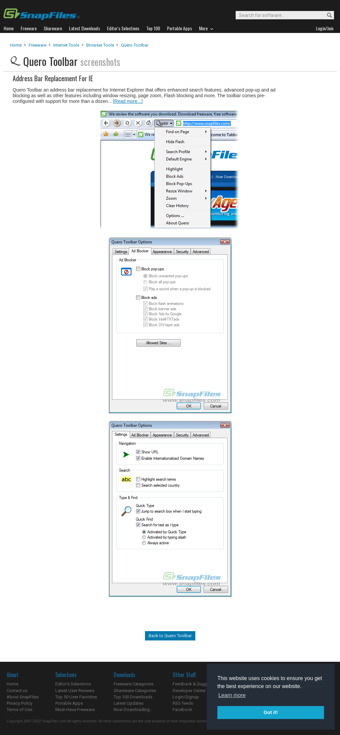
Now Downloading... (133, 709)
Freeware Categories (133, 683)
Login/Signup (186, 696)
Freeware (37, 45)
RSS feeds (183, 703)
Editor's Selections (73, 683)
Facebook (182, 709)
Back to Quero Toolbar (170, 635)
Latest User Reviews (74, 690)
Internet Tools (66, 45)
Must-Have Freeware (75, 709)
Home (16, 45)
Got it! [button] (271, 712)
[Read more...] (128, 101)
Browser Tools (100, 45)
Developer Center (189, 690)
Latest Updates (128, 703)
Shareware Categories (135, 690)
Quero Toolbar (134, 45)
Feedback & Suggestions (197, 683)
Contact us (17, 690)
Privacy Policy (19, 703)
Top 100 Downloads (133, 696)
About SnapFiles (23, 696)
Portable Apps (69, 703)
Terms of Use (19, 709)
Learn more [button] (232, 695)
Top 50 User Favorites (76, 696)
